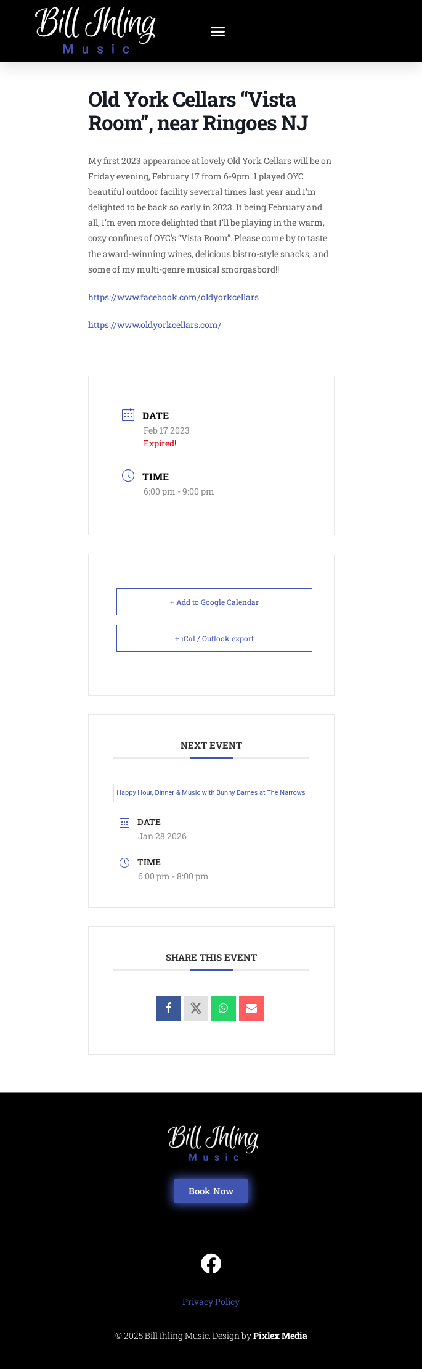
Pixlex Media (280, 1335)
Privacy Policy (211, 1301)
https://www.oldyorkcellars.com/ (155, 325)
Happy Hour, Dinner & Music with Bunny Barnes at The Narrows (211, 793)
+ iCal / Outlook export (214, 638)
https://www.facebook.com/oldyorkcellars (173, 297)
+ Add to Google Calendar (214, 602)
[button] (217, 31)
